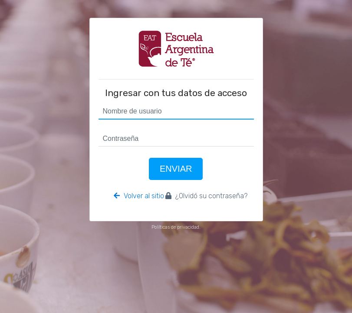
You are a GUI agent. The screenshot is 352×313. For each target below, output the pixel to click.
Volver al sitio (139, 196)
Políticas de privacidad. (176, 227)
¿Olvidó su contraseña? (206, 196)
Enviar (176, 168)
